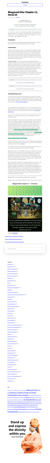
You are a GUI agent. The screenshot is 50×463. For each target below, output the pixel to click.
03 (16, 186)
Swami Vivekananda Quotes (13, 371)
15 (23, 189)
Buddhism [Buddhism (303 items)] (13, 392)
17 (30, 189)
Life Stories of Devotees (12, 329)
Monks (8, 334)
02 (13, 186)
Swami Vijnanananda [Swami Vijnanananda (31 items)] (31, 409)
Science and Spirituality (12, 355)
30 (40, 191)
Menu (26, 4)
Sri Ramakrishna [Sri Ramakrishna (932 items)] (30, 399)
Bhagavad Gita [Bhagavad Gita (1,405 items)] (32, 390)
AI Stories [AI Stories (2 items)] (20, 390)
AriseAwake (9, 264)
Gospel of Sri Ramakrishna (21, 102)
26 (26, 191)
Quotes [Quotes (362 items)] (27, 397)
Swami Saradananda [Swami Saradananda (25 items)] (30, 405)
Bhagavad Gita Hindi (11, 271)
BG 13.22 (22, 143)
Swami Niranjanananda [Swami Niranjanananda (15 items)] (33, 403)
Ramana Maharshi (11, 350)
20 (40, 189)
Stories (8, 366)
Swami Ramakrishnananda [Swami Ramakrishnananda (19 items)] (19, 405)
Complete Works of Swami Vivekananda (15, 242)
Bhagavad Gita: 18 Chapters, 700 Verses (14, 236)
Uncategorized (10, 378)
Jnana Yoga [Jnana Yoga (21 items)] (33, 395)
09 (36, 186)
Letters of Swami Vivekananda (13, 327)
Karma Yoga (9, 315)
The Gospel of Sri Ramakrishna (13, 376)
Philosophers (10, 338)
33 (16, 194)
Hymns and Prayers (11, 301)
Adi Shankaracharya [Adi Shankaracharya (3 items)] (16, 390)
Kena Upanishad (10, 320)
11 (9, 189)
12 (13, 189)
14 (19, 189)
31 (9, 194)
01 (9, 186)
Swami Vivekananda (11, 369)
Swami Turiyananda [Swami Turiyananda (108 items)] (20, 409)
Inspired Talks (10, 308)
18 (33, 189)
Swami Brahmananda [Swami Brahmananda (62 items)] (23, 403)
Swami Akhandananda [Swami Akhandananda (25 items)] (12, 403)
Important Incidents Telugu (12, 306)
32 (13, 194)
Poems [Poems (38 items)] (15, 397)
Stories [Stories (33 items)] (11, 401)
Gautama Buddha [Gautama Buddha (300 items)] (22, 395)
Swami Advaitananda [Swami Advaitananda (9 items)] (37, 401)
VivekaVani (25, 2)
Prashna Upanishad (11, 341)
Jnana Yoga (9, 313)
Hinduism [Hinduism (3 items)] (29, 395)
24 (19, 191)
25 (23, 191)
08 (33, 186)
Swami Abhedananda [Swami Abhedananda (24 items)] (18, 401)
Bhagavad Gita (15, 232)
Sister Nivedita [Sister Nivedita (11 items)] (13, 399)
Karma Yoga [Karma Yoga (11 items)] (38, 395)
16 (26, 189)
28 (33, 191)
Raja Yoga (9, 348)
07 (30, 186)
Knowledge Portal (10, 322)
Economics (9, 299)
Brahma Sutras (10, 285)
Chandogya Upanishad (11, 292)
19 (36, 189)
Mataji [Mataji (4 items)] (8, 397)
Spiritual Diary (10, 357)
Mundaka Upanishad (11, 336)
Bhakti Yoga (9, 278)
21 (9, 191)
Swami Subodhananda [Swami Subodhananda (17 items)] (30, 406)
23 (16, 191)
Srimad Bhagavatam (11, 364)
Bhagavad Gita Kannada (12, 273)
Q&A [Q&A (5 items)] (23, 397)
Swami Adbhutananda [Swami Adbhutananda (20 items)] (28, 401)
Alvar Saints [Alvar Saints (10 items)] (24, 390)
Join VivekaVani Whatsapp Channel (14, 239)
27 (30, 191)
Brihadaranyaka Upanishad (12, 287)
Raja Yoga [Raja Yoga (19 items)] (31, 397)
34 (19, 194)
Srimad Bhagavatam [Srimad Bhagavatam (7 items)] (20, 399)
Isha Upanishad (10, 310)
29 (36, 191)
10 (40, 186)
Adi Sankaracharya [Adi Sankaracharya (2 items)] (10, 390)
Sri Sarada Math (10, 362)
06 (26, 186)
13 (16, 189)
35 (23, 194)
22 (13, 191)
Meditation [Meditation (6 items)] (12, 397)
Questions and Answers (12, 343)
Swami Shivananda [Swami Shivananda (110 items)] (20, 407)
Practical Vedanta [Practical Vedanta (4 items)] (20, 397)
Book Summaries (10, 280)
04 (19, 186)
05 (23, 186)
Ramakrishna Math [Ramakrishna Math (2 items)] (36, 397)
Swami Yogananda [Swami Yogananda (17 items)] (21, 411)
